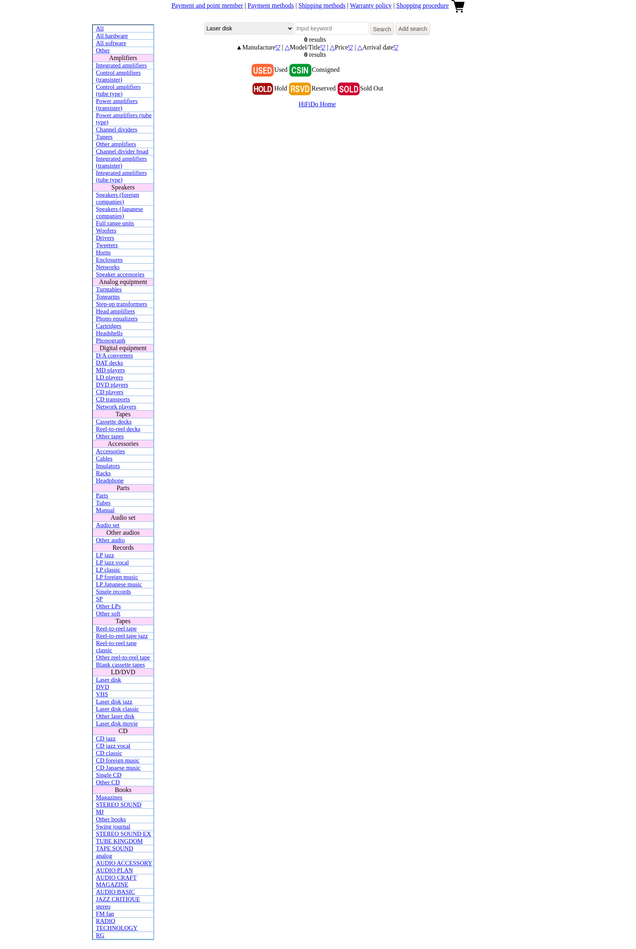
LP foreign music (117, 577)
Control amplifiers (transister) (118, 76)
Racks (103, 473)
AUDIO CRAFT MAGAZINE (116, 881)
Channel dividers (117, 129)
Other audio (110, 540)
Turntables (109, 289)
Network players (116, 406)
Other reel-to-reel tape (123, 657)
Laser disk (108, 679)
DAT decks (109, 362)
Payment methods (270, 5)
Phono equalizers (117, 318)
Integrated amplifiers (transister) (121, 162)
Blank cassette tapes (120, 664)
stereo (103, 906)
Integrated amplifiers (121, 65)
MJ (100, 812)
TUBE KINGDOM (119, 841)
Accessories (110, 451)
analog (104, 855)
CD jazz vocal (113, 745)
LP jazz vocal (112, 562)
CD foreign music (118, 760)
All (100, 28)
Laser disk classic (117, 709)
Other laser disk (115, 716)
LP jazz (105, 555)
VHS (102, 694)
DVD (103, 687)
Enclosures (109, 259)
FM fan (105, 913)
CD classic (109, 753)
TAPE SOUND (114, 848)
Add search (412, 29)
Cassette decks (114, 421)
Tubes (103, 502)
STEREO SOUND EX (123, 834)
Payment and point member (207, 5)
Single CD (109, 775)
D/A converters (114, 355)
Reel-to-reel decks (118, 429)
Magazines (109, 797)
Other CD (108, 782)
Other (103, 50)
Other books (111, 819)
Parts (102, 495)
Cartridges (108, 326)
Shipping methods (322, 5)
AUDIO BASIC (115, 892)
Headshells (109, 333)
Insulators (108, 466)
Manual (105, 510)
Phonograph (111, 340)
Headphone (110, 480)
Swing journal (113, 826)
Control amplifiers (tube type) (118, 90)
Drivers (105, 238)
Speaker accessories (120, 274)
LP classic (108, 569)
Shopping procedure (422, 5)
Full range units (115, 223)
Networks (108, 267)
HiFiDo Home (317, 104)
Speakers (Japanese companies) (119, 212)
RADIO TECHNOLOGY (117, 924)
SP (99, 599)
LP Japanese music (119, 584)
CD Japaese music (118, 767)
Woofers (106, 230)
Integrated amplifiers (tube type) (121, 176)
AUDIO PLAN (114, 870)
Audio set (108, 525)
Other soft (108, 613)
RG (100, 935)
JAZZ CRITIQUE (118, 899)
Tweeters (107, 245)
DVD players (112, 384)
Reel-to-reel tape (116, 628)
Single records (113, 591)
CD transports (113, 399)
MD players (110, 370)
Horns (103, 252)
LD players (109, 377)
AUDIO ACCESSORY (124, 863)
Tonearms (108, 296)
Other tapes (110, 436)
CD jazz (106, 738)
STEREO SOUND (119, 804)
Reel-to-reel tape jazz (122, 636)
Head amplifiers (115, 311)
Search (382, 29)
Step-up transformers (121, 304)
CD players (110, 392)
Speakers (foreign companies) (117, 198)
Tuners (104, 136)
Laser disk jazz (114, 701)
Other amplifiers (116, 144)
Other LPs (108, 606)
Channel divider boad (122, 151)
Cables (104, 458)
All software (111, 43)
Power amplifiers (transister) (117, 104)
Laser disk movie (117, 723)
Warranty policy (371, 5)
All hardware (112, 35)
